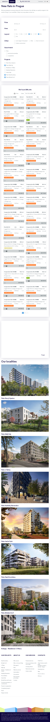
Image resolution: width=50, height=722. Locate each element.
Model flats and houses (6, 680)
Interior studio (29, 671)
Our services (30, 655)
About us (16, 655)
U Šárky (3, 665)
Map (39, 671)
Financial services (29, 660)
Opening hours (41, 669)
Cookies (15, 680)
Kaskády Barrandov (5, 673)
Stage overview (4, 692)
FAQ (14, 667)
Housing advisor (29, 666)
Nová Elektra (4, 675)
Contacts (40, 1)
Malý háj (3, 667)
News (2, 690)
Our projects (6, 655)
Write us (39, 676)
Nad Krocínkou (4, 660)
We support (16, 665)
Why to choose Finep (18, 663)
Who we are (16, 660)
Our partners (16, 674)
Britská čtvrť (4, 663)
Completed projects (5, 688)
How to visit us (41, 673)
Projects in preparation (6, 686)
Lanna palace (16, 672)
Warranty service (17, 669)
